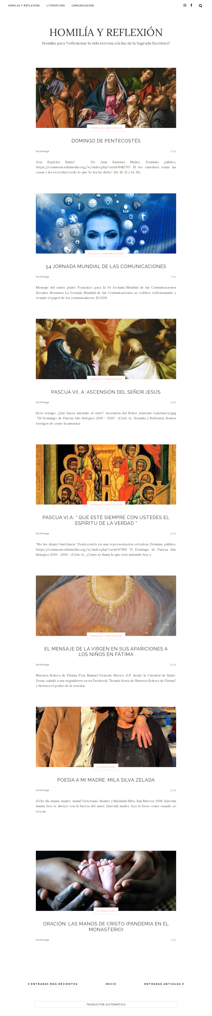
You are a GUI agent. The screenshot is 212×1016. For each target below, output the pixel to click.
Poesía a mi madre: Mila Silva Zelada (106, 775)
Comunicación (83, 5)
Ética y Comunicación (106, 252)
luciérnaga (42, 150)
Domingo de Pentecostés (106, 140)
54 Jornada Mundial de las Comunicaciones (106, 265)
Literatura (56, 5)
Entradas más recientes (54, 977)
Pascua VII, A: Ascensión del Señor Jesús (106, 390)
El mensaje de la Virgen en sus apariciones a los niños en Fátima (106, 648)
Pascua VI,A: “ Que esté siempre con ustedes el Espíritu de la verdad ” (106, 518)
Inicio (111, 977)
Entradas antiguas (163, 977)
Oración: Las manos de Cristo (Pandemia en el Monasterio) (106, 921)
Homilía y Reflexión (106, 32)
